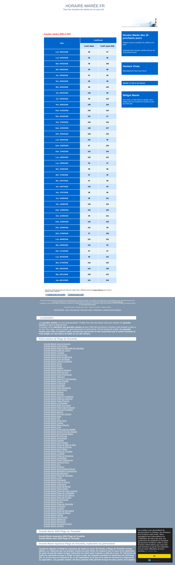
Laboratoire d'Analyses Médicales (112, 310)
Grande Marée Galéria (53, 368)
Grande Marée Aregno (53, 502)
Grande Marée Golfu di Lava (56, 372)
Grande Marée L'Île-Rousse (56, 517)
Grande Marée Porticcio (54, 467)
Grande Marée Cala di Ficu (55, 355)
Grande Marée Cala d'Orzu (55, 390)
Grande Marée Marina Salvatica (57, 370)
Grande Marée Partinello (54, 386)
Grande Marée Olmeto (53, 515)
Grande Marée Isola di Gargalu (57, 344)
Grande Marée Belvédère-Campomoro (60, 471)
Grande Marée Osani (53, 364)
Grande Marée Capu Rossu (56, 346)
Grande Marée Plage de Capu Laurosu (60, 491)
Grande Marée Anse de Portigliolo (58, 410)
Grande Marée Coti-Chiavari (56, 443)
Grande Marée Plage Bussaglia (57, 388)
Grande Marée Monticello (55, 522)
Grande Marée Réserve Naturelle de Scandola (64, 348)
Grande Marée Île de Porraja (56, 500)
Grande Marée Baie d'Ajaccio (56, 425)
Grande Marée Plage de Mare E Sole (60, 445)
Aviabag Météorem (98, 290)
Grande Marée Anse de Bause (57, 359)
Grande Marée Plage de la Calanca (59, 495)
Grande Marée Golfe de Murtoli (57, 487)
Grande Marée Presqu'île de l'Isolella (59, 430)
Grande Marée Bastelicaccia (56, 473)
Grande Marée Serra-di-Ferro (56, 462)
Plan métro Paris (75, 310)
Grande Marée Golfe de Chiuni (57, 351)
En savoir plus (151, 551)
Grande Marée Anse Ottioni (55, 449)
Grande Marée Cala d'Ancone (56, 401)
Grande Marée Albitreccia (55, 520)
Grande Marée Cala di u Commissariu (60, 379)
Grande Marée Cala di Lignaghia (58, 361)
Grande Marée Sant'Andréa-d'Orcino (59, 469)
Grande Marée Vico (52, 465)
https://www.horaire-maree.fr (88, 304)
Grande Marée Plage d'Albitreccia (58, 460)
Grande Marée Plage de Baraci (57, 513)
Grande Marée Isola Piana (55, 421)
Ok (154, 556)
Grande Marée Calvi (52, 427)
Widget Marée (131, 95)
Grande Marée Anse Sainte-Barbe (58, 434)
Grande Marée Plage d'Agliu (56, 489)
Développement (97, 310)
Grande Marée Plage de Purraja (57, 498)
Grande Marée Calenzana (55, 484)
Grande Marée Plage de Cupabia (58, 451)
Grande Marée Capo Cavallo (56, 381)
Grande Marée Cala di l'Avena (57, 482)
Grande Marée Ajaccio (53, 412)
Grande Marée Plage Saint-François (59, 408)
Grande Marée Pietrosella (55, 480)
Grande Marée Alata (52, 416)
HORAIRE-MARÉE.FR (85, 6)
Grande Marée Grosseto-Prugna (58, 524)
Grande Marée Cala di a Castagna (58, 397)
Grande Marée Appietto (54, 441)
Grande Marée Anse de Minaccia (58, 357)
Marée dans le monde (86, 310)
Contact (67, 310)
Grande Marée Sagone (54, 392)
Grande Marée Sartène (54, 526)
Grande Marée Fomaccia (54, 383)
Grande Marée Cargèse (54, 353)
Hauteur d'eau (131, 66)
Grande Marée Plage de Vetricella (58, 504)
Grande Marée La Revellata (56, 403)
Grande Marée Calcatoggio (55, 438)
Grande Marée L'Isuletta (54, 454)
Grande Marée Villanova (54, 377)
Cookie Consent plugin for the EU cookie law (154, 560)
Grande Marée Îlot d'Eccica (55, 436)
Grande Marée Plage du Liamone (58, 399)
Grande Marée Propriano (54, 506)
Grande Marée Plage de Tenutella (58, 476)
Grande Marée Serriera (54, 394)
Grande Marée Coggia (53, 423)
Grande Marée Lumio (53, 478)
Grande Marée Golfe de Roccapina (59, 511)
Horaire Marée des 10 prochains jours (135, 36)
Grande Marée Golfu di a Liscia (57, 405)
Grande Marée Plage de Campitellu (59, 493)
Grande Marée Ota (52, 419)
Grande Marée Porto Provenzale (58, 375)
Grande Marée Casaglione (55, 458)
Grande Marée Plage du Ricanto (58, 447)
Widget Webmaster (59, 310)
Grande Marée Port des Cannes (57, 414)
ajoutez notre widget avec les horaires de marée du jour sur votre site (138, 102)
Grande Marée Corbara (54, 509)
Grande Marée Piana (53, 366)
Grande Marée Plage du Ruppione (58, 456)
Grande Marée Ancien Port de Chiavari (60, 432)
